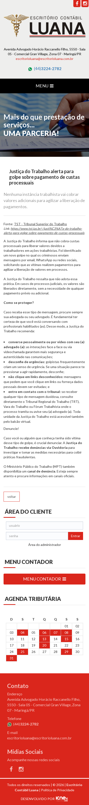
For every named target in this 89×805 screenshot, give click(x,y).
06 (44, 632)
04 (22, 632)
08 (66, 632)
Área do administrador (44, 545)
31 (12, 658)
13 (44, 639)
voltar (11, 497)
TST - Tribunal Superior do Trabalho (40, 224)
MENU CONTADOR (44, 578)
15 (66, 639)
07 (55, 632)
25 (22, 652)
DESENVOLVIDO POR (38, 799)
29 (66, 652)
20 (44, 645)
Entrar (75, 536)
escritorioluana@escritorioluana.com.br (44, 59)
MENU (44, 85)
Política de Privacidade (57, 790)
